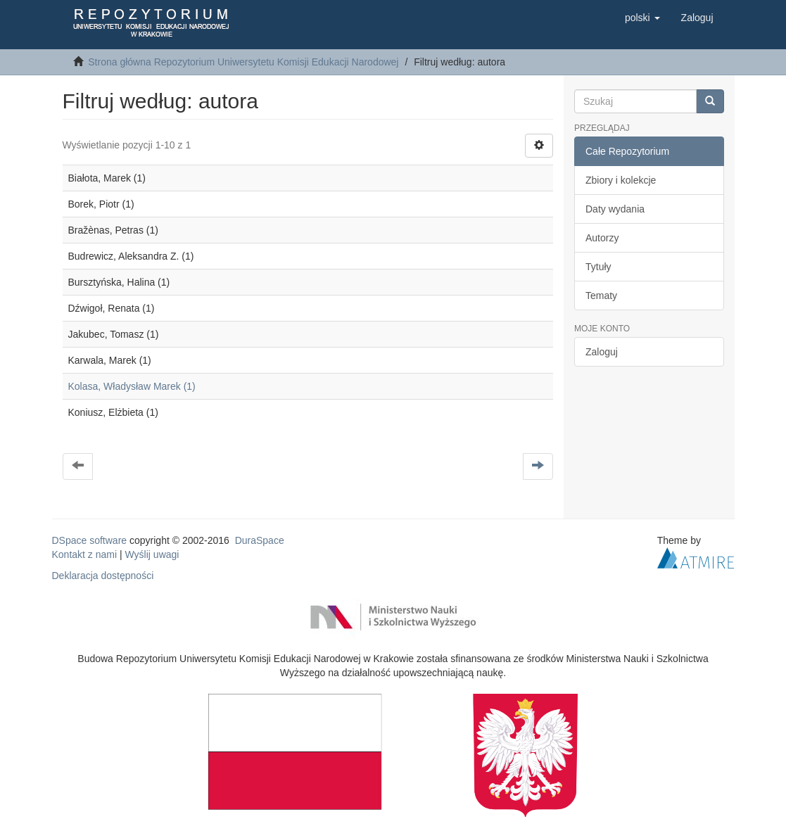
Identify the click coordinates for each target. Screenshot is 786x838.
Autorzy (602, 237)
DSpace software (89, 540)
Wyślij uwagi (152, 554)
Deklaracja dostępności (103, 575)
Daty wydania (615, 209)
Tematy (601, 295)
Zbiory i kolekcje (620, 180)
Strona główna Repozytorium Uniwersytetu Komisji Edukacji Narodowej (243, 62)
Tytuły (598, 266)
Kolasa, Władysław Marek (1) (132, 386)
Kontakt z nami (85, 554)
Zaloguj (601, 351)
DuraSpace (259, 540)
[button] (642, 17)
